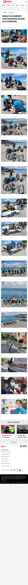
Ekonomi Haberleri (5, 463)
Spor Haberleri (4, 458)
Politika (8, 5)
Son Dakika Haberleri (6, 451)
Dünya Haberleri (5, 461)
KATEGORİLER (4, 449)
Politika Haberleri (5, 456)
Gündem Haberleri (5, 454)
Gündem (3, 5)
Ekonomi (22, 5)
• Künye (12, 482)
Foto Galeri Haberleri (12, 12)
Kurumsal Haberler (5, 465)
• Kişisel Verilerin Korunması (21, 482)
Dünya (17, 5)
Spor (13, 5)
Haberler (5, 12)
